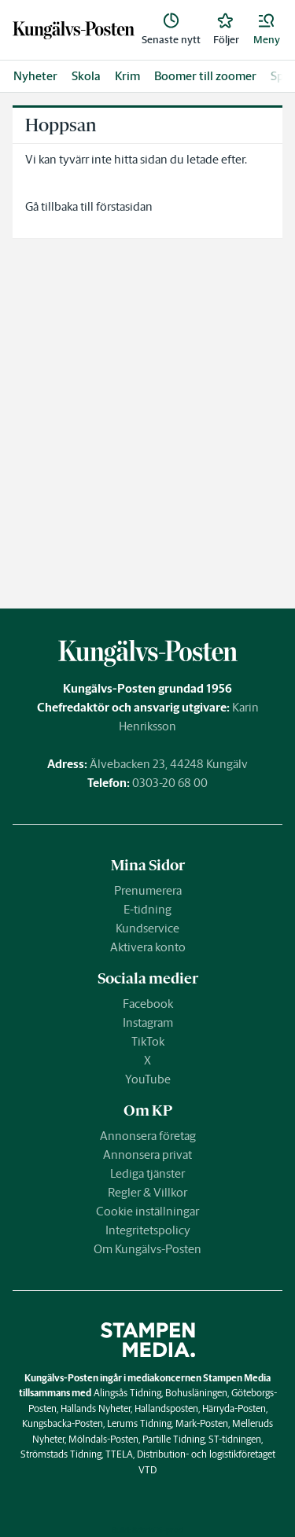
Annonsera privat (147, 1154)
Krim (127, 75)
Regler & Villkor (147, 1192)
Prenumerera (148, 890)
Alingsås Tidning (127, 1393)
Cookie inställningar (147, 1211)
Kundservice (147, 928)
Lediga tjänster (147, 1173)
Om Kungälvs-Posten (147, 1248)
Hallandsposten (166, 1408)
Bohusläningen (196, 1393)
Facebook (148, 1003)
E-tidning (147, 909)
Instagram (148, 1022)
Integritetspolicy (147, 1230)
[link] (74, 30)
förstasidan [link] (124, 206)
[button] (266, 30)
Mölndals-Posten (103, 1439)
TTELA (119, 1454)
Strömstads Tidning (60, 1454)
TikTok (147, 1041)
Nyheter (35, 75)
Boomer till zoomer (205, 75)
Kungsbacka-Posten (62, 1423)
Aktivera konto (148, 946)
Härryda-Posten (234, 1408)
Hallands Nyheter (96, 1408)
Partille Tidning (173, 1439)
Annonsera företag (148, 1135)
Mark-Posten (201, 1423)
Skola (86, 75)
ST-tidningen (234, 1439)
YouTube (148, 1079)
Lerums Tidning (139, 1423)
